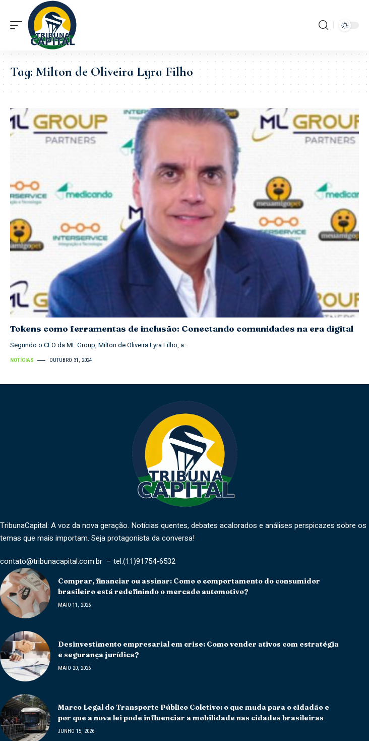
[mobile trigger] (18, 25)
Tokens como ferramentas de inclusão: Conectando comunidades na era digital (183, 328)
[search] (323, 25)
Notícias (22, 360)
